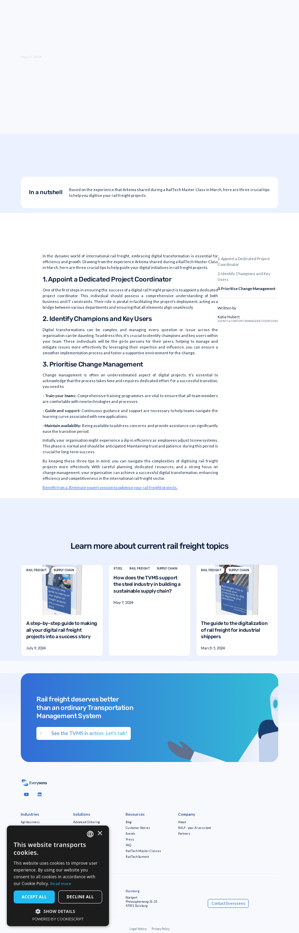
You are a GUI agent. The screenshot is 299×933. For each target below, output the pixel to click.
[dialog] (58, 876)
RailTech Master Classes (143, 851)
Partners (184, 833)
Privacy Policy (161, 929)
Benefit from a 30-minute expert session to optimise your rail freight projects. (110, 487)
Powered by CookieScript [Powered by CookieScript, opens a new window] (58, 919)
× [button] (99, 833)
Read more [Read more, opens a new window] (61, 883)
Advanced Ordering (86, 822)
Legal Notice (138, 929)
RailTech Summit (137, 857)
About (182, 822)
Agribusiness (30, 822)
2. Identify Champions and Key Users (244, 276)
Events (130, 833)
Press (130, 839)
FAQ (128, 845)
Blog (128, 822)
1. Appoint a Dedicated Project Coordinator (244, 261)
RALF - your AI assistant (194, 828)
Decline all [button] (80, 897)
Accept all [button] (34, 897)
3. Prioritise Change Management (247, 288)
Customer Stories (138, 828)
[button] (58, 911)
